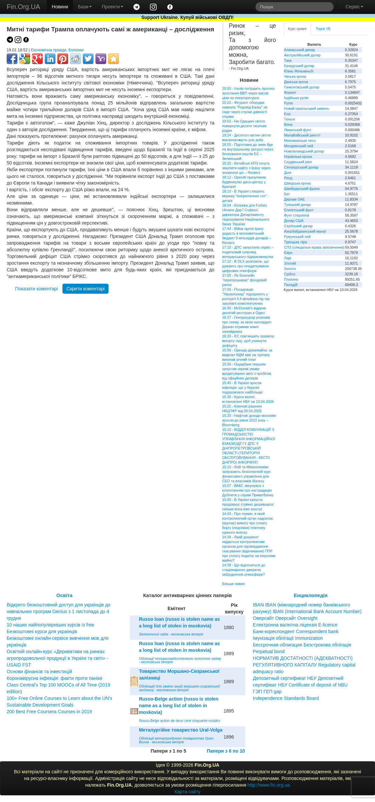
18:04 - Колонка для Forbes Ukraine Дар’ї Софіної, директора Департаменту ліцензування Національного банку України (245, 214)
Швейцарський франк (302, 189)
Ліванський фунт (298, 130)
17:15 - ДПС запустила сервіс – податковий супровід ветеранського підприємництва (247, 252)
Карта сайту (188, 791)
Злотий (290, 263)
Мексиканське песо (300, 141)
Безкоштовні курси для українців (42, 631)
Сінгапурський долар (301, 167)
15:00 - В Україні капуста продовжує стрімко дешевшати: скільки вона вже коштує (248, 504)
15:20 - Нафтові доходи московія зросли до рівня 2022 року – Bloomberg (249, 420)
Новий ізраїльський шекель (306, 108)
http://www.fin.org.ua (268, 785)
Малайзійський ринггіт (302, 135)
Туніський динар (297, 205)
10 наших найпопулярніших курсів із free (50, 624)
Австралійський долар (302, 55)
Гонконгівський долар (302, 87)
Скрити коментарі (85, 288)
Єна (287, 114)
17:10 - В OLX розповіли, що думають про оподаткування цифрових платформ (245, 266)
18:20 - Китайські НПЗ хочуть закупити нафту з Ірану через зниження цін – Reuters (246, 168)
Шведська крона (297, 183)
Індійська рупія (296, 98)
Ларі (287, 258)
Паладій (291, 285)
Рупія (288, 103)
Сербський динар (298, 226)
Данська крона (296, 82)
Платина (291, 279)
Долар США (294, 221)
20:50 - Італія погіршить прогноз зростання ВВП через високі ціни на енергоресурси (248, 93)
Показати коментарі (36, 288)
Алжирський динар (299, 50)
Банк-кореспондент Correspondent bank (295, 631)
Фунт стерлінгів (296, 215)
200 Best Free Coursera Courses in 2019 (49, 711)
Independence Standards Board (286, 698)
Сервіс (354, 6)
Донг (288, 173)
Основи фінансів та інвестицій (39, 671)
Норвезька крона (298, 157)
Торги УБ (323, 29)
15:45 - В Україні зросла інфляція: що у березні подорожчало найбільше (242, 387)
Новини (60, 6)
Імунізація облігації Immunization (288, 638)
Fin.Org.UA (23, 6)
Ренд (288, 178)
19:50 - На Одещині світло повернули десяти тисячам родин (244, 125)
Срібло (290, 274)
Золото (290, 269)
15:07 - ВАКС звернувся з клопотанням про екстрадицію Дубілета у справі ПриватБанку (247, 490)
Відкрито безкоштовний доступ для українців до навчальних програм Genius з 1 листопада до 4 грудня (59, 611)
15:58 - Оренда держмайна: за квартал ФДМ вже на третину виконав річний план (247, 354)
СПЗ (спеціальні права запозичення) (314, 247)
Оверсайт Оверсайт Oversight (285, 618)
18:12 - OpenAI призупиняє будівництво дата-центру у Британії (244, 182)
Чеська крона (295, 76)
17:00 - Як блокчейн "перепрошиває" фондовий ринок (244, 280)
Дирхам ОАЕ (294, 199)
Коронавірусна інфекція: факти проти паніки (54, 678)
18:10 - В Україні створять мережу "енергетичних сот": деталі (244, 196)
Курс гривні (297, 29)
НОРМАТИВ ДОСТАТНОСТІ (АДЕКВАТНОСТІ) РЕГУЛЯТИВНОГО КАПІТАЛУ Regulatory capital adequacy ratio (304, 664)
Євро (288, 253)
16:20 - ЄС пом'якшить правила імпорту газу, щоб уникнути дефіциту (248, 340)
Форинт (290, 92)
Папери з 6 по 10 (226, 751)
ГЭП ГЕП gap (267, 691)
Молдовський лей (298, 146)
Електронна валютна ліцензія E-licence (295, 624)
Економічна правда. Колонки (57, 50)
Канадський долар (299, 66)
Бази (85, 6)
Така (288, 60)
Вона (288, 124)
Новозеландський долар (304, 151)
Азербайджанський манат (305, 231)
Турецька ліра (295, 242)
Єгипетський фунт (299, 210)
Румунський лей (297, 237)
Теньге (289, 119)
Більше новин (233, 584)
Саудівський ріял (298, 162)
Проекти (112, 6)
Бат (287, 194)
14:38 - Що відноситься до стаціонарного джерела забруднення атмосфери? (243, 569)
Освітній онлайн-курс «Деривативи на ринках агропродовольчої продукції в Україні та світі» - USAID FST (57, 658)
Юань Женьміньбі (299, 71)
